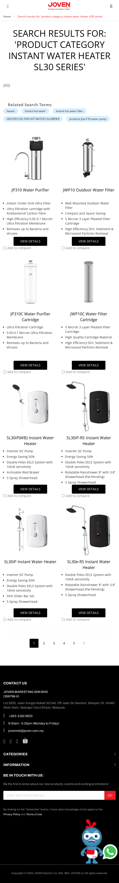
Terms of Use (34, 814)
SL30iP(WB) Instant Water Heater (30, 440)
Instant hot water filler (69, 111)
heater (11, 111)
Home (7, 16)
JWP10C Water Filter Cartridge (88, 316)
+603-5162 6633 (17, 715)
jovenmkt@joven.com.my (23, 730)
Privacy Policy (11, 814)
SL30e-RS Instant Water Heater (88, 564)
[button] (17, 248)
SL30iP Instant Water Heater (30, 561)
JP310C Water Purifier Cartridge (30, 316)
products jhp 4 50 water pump (87, 119)
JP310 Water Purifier (30, 190)
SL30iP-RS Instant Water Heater (89, 440)
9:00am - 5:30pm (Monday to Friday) (31, 722)
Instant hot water (35, 111)
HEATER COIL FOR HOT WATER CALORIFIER (33, 119)
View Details (30, 241)
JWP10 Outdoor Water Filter (88, 190)
